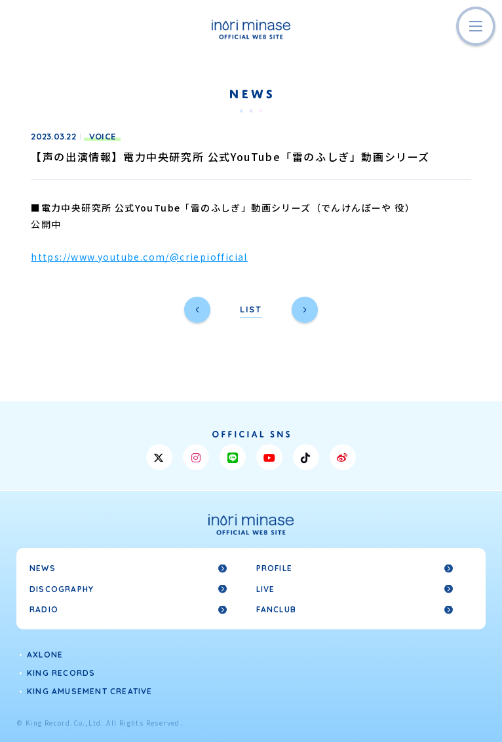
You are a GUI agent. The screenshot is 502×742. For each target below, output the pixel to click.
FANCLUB (276, 609)
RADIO (43, 609)
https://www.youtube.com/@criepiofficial (139, 256)
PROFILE (274, 568)
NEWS (42, 568)
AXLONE (45, 654)
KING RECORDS (61, 673)
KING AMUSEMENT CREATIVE (90, 691)
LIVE (265, 589)
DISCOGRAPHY (61, 589)
